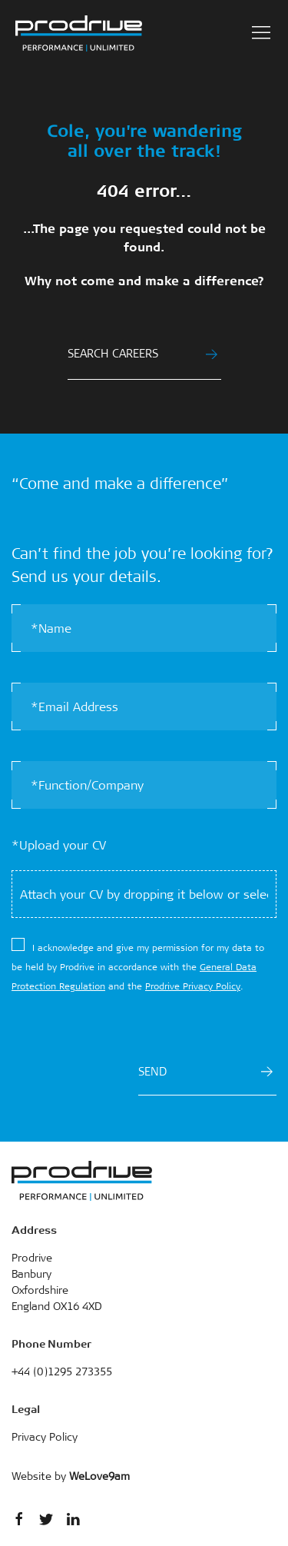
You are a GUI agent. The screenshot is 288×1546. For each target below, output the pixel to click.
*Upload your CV (59, 845)
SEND (205, 1072)
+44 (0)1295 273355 (62, 1371)
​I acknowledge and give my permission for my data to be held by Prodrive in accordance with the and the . (138, 967)
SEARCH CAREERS (142, 354)
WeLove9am (99, 1476)
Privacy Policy (45, 1437)
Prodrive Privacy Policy (192, 986)
